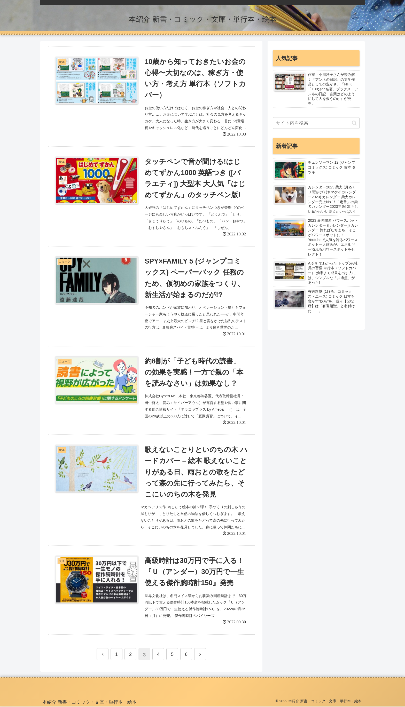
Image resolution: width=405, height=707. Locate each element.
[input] (316, 123)
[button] (354, 123)
